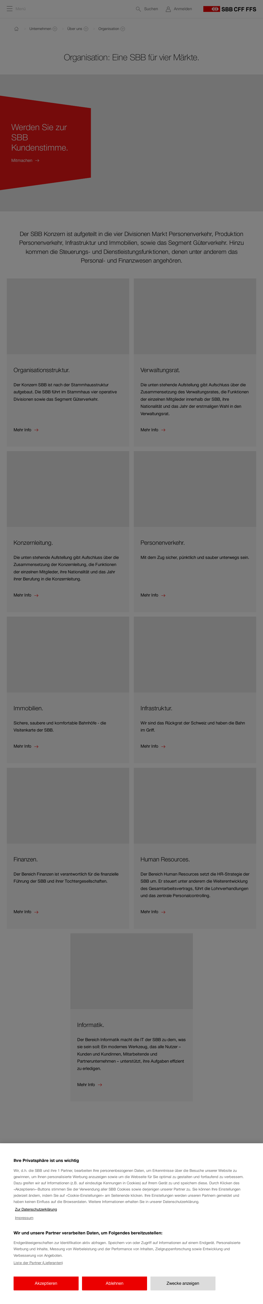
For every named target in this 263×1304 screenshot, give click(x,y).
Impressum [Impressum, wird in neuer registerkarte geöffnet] (24, 1223)
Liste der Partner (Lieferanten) (38, 1268)
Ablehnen (114, 1288)
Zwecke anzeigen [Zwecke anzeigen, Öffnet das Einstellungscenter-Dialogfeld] (183, 1288)
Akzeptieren (46, 1288)
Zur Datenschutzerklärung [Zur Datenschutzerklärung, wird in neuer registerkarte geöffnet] (36, 1214)
